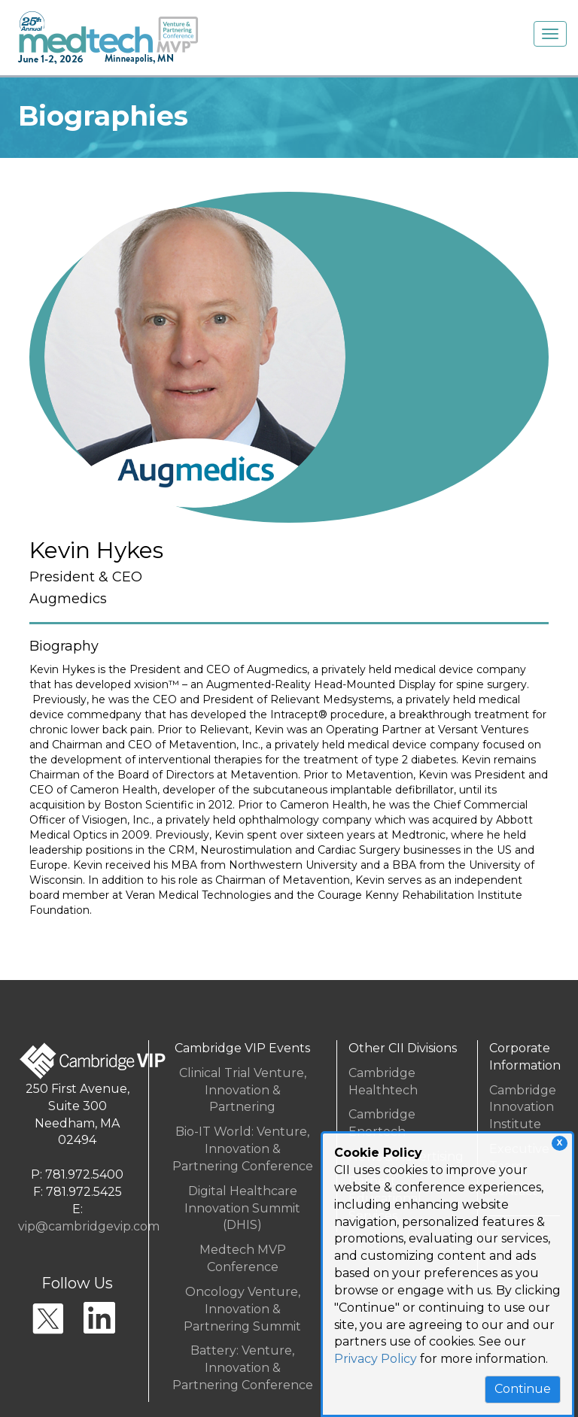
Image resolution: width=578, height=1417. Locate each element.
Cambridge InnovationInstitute (522, 1107)
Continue (522, 1389)
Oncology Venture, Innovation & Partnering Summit (242, 1309)
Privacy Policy (375, 1359)
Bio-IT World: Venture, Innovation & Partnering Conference (242, 1148)
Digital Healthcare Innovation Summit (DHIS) (242, 1208)
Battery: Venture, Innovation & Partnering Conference (242, 1367)
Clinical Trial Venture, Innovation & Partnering (242, 1090)
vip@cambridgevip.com (89, 1226)
